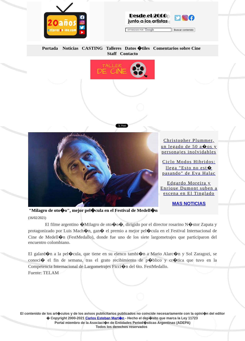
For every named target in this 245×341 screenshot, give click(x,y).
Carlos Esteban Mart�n (104, 318)
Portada (50, 48)
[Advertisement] (122, 101)
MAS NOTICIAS (189, 203)
